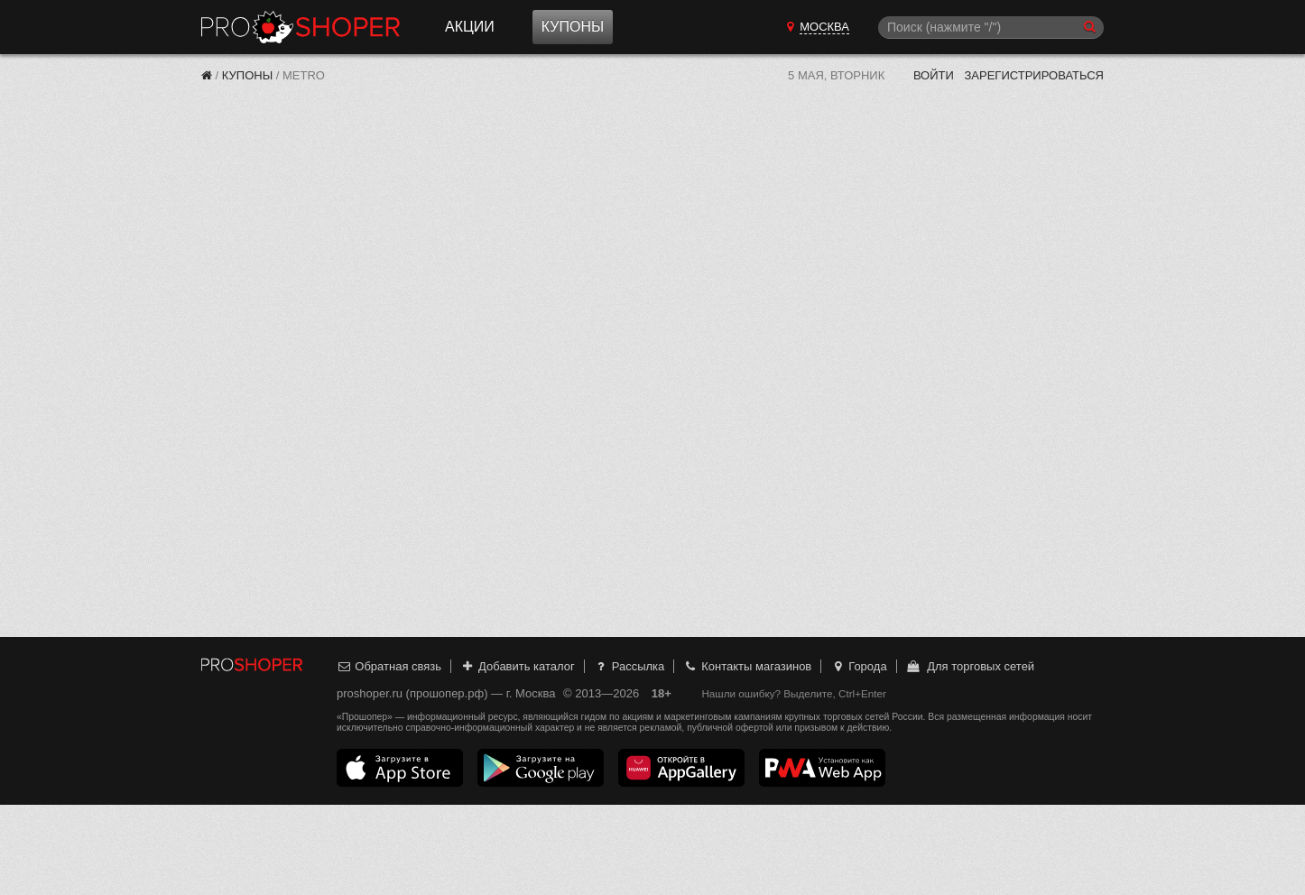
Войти (933, 75)
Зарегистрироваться (1034, 75)
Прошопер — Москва (300, 27)
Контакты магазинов (747, 666)
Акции (470, 26)
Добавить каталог (517, 666)
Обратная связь (389, 666)
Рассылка (628, 666)
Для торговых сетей (969, 666)
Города (858, 666)
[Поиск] (991, 27)
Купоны (572, 26)
